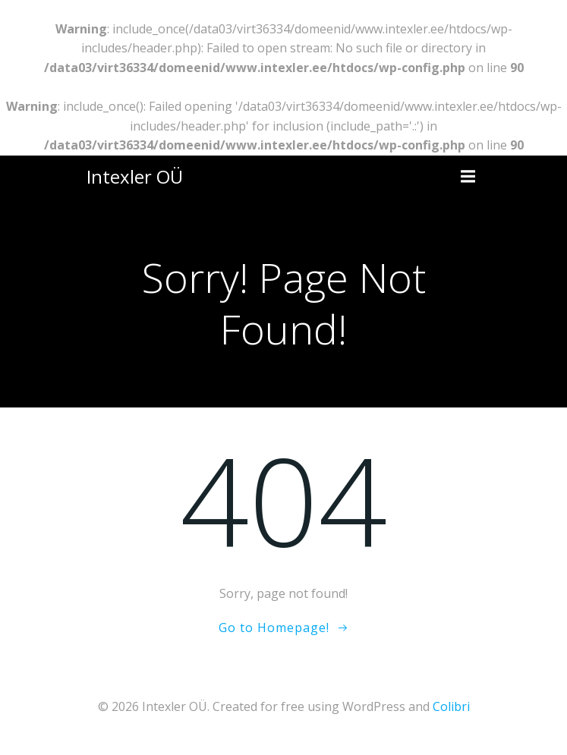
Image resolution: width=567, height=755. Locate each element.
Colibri (451, 706)
